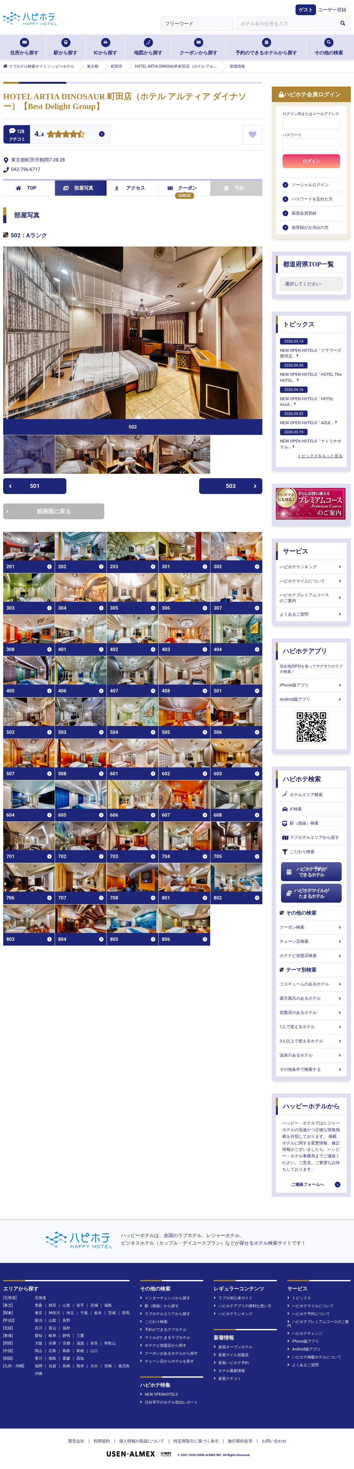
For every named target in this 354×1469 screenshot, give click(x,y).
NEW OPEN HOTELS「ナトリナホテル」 (310, 439)
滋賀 (80, 1343)
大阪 (38, 1343)
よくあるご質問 (311, 614)
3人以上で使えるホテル (311, 1041)
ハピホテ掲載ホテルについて (314, 1357)
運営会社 (76, 1441)
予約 (234, 188)
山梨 (52, 1320)
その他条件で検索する (311, 1069)
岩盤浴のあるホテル (311, 1012)
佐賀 (52, 1366)
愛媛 (66, 1358)
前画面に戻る (38, 511)
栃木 (98, 1313)
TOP (26, 188)
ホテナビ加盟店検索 (311, 955)
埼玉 (70, 1313)
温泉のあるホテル (311, 1055)
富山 (52, 1328)
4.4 (39, 135)
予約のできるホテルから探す (266, 47)
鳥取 (66, 1351)
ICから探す (105, 47)
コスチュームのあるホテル (311, 984)
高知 (80, 1358)
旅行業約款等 (240, 1441)
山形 (66, 1305)
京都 (66, 1343)
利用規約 (102, 1441)
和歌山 (110, 1343)
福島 (108, 1305)
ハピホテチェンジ (304, 1333)
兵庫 (52, 1343)
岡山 (38, 1351)
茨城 (112, 1313)
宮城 (94, 1305)
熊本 (80, 1366)
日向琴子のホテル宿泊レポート (169, 1402)
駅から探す (65, 47)
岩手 (80, 1305)
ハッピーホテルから (311, 1106)
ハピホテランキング (311, 566)
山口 (94, 1351)
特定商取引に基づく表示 (196, 1441)
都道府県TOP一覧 (308, 264)
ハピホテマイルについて (311, 581)
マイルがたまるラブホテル (165, 1337)
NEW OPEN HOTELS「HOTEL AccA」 (307, 397)
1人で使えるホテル (311, 1026)
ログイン (311, 161)
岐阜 (52, 1335)
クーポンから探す (198, 47)
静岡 (66, 1335)
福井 (66, 1328)
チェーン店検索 (311, 941)
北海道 (40, 1297)
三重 (80, 1335)
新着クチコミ (227, 1378)
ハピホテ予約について (308, 1314)
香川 (38, 1358)
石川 (38, 1328)
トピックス (298, 324)
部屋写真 (78, 188)
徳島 (52, 1358)
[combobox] (286, 24)
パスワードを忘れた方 (312, 199)
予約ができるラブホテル (163, 1329)
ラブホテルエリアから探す (310, 837)
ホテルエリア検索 (302, 795)
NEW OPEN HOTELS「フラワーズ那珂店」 (310, 348)
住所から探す (24, 47)
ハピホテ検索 (302, 779)
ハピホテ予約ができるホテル (306, 872)
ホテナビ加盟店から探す (163, 1345)
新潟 (38, 1320)
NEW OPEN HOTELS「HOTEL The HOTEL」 (310, 372)
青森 (38, 1305)
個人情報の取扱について (141, 1441)
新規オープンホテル (233, 1347)
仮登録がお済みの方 (310, 227)
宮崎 (108, 1366)
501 (24, 486)
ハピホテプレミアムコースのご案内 (311, 598)
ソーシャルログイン (310, 184)
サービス (295, 551)
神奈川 (54, 1313)
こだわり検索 (298, 852)
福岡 (38, 1366)
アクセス (130, 188)
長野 (66, 1320)
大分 (94, 1366)
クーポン (182, 188)
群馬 (126, 1313)
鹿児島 (124, 1366)
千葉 (84, 1313)
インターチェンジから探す (165, 1298)
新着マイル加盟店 (231, 1355)
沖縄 (38, 1373)
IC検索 (292, 809)
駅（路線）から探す (159, 1306)
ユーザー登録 (332, 10)
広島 (52, 1351)
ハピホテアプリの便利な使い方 (243, 1306)
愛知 (38, 1335)
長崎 (66, 1366)
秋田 (52, 1305)
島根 (80, 1351)
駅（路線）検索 (300, 823)
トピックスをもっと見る (320, 456)
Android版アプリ (311, 699)
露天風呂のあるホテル (311, 998)
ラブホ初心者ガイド (233, 1298)
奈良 (94, 1343)
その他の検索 (328, 47)
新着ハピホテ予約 (231, 1363)
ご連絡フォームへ (307, 1184)
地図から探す (148, 47)
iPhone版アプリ (311, 685)
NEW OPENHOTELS (159, 1394)
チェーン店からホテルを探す (167, 1361)
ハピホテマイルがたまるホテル (307, 893)
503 (241, 486)
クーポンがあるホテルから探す (169, 1353)
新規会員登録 (304, 213)
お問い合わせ (274, 1441)
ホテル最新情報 (229, 1370)
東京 (38, 1313)
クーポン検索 (311, 927)
